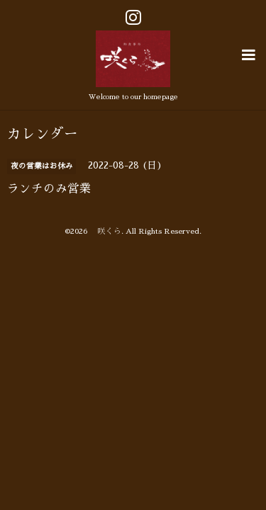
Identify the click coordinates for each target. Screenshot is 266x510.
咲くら (105, 229)
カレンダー (42, 132)
